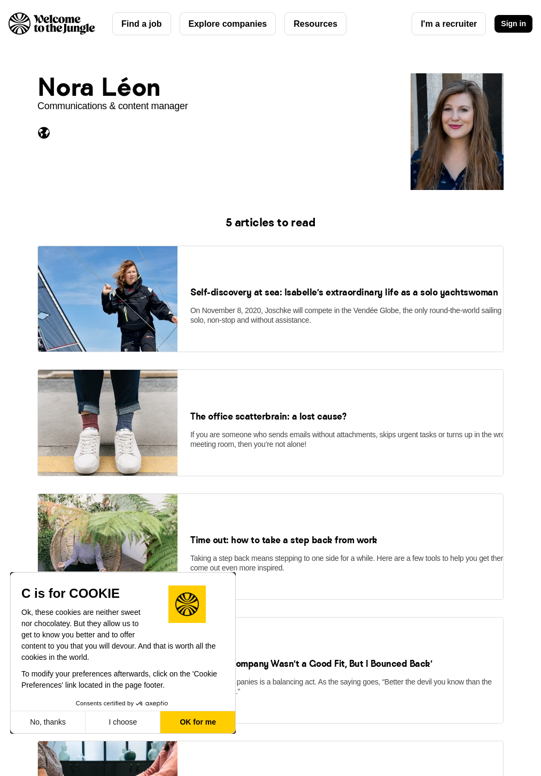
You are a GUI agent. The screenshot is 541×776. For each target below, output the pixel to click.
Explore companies (228, 23)
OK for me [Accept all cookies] (198, 722)
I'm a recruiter (449, 23)
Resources (315, 23)
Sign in (513, 23)
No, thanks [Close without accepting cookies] (48, 722)
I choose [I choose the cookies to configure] (123, 722)
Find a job (141, 23)
